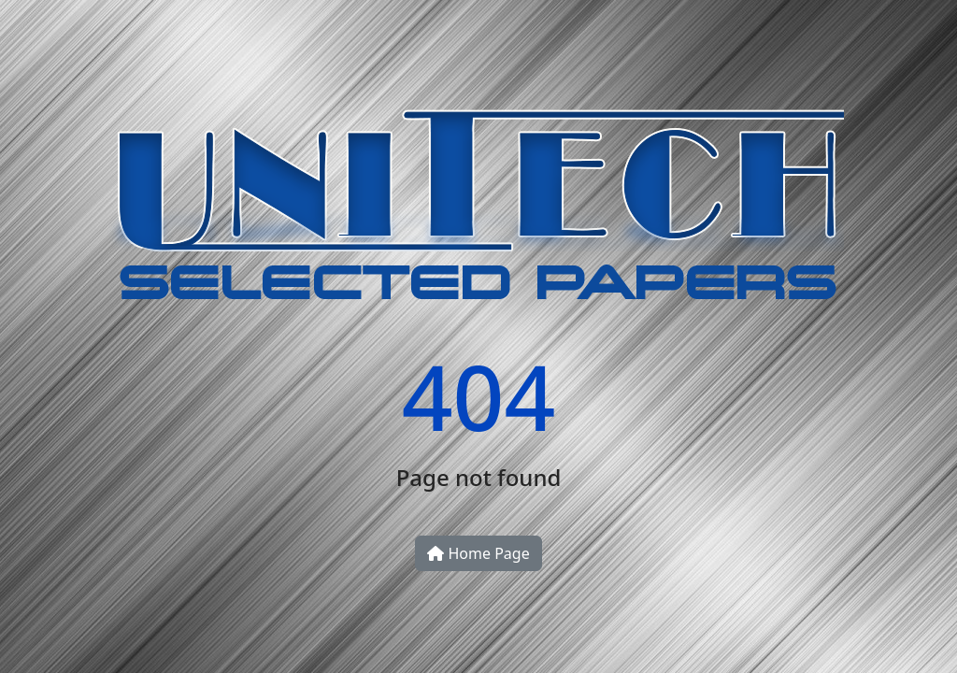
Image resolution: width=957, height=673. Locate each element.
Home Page (478, 553)
